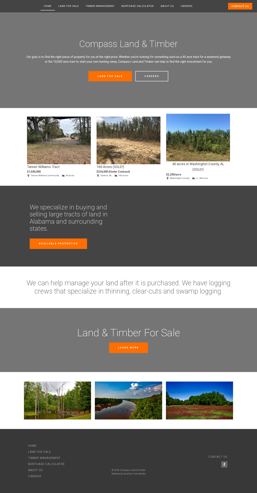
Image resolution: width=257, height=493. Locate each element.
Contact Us (240, 6)
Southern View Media (134, 473)
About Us (167, 6)
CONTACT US (218, 457)
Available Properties (58, 243)
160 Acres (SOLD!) (110, 167)
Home (48, 6)
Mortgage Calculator (137, 6)
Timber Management (100, 6)
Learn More (128, 347)
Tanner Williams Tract (43, 167)
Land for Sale (68, 6)
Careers (187, 6)
